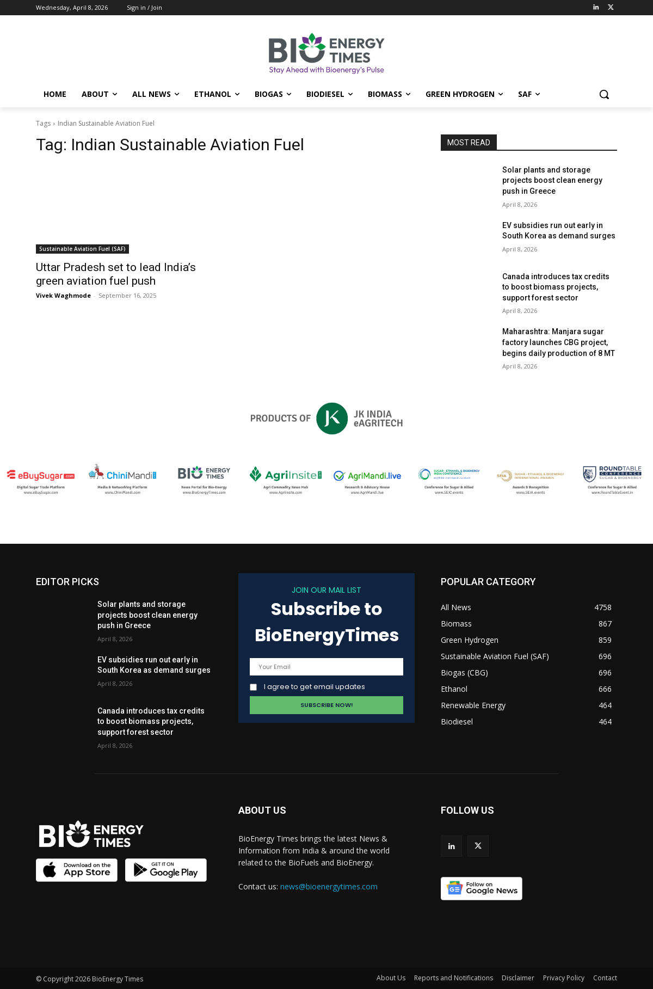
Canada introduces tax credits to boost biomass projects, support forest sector (555, 287)
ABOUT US (262, 810)
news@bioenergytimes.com (329, 886)
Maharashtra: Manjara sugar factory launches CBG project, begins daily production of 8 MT (558, 342)
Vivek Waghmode (63, 295)
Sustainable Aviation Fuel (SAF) (82, 249)
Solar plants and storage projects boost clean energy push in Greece (552, 180)
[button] (604, 94)
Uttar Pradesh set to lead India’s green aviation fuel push (116, 274)
